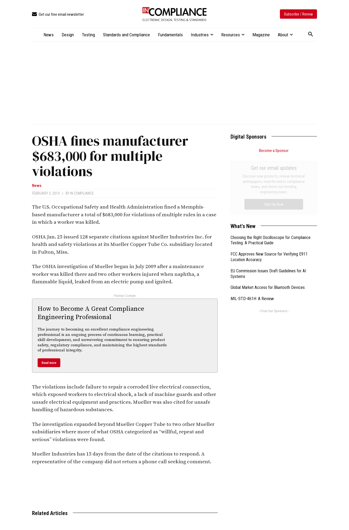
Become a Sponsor (273, 150)
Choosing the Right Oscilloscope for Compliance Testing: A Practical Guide (271, 180)
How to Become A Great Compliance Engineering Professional (91, 313)
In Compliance (82, 193)
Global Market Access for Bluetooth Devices (268, 227)
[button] (310, 34)
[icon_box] (58, 14)
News (36, 186)
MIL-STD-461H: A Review (252, 238)
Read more (49, 363)
